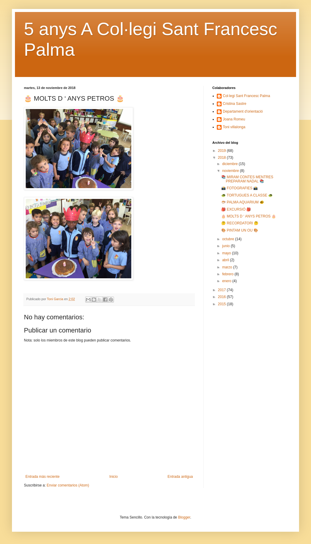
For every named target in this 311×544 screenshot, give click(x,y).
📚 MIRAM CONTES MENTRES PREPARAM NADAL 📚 (247, 179)
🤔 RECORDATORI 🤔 (239, 223)
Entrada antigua (180, 477)
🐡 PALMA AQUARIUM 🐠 (242, 202)
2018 (222, 157)
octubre (228, 239)
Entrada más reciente (42, 477)
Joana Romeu (234, 119)
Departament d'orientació (243, 111)
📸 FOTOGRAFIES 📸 (239, 188)
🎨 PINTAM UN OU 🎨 (239, 230)
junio (226, 246)
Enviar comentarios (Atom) (68, 485)
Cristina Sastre (234, 104)
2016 (222, 297)
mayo (227, 253)
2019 (222, 151)
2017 (222, 290)
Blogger (184, 517)
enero (227, 281)
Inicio (113, 477)
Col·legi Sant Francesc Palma (246, 96)
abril (226, 260)
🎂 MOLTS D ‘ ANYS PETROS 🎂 (248, 216)
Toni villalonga (234, 127)
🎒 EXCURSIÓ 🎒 (236, 209)
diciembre (230, 164)
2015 (222, 304)
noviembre (231, 171)
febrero (228, 274)
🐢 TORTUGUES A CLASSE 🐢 (247, 195)
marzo (227, 267)
